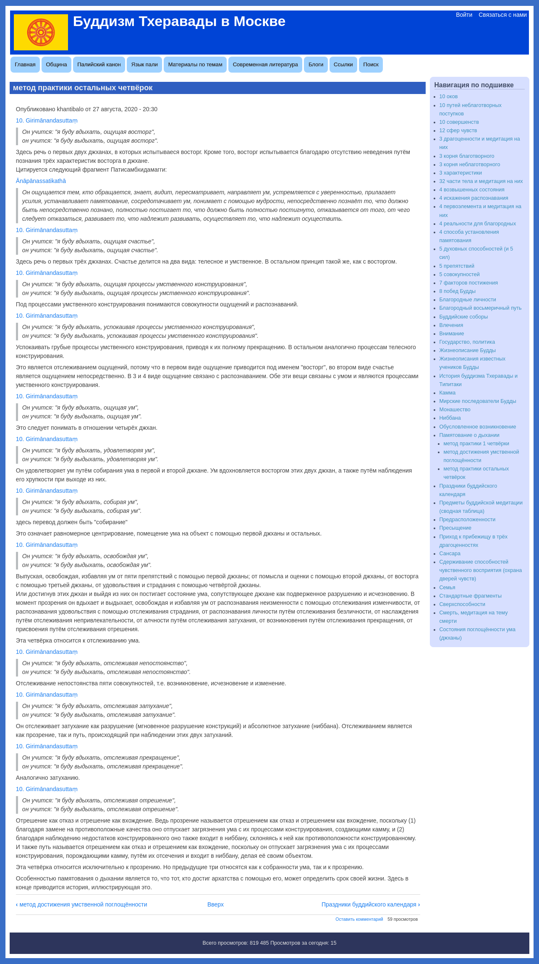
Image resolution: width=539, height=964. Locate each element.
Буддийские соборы (464, 317)
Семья (447, 587)
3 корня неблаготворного (470, 164)
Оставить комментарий (359, 919)
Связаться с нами (503, 14)
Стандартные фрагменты (471, 596)
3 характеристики (461, 173)
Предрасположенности (468, 519)
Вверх (215, 904)
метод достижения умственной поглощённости (81, 904)
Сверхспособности (463, 604)
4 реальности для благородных (478, 224)
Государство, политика (467, 342)
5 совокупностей (460, 274)
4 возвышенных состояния (472, 190)
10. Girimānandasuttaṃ (47, 120)
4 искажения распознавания (474, 198)
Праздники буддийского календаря (371, 904)
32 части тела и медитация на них (481, 181)
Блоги (316, 64)
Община (56, 64)
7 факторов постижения (469, 283)
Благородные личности (468, 300)
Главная (25, 64)
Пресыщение (456, 528)
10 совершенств (459, 122)
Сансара (450, 553)
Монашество (455, 410)
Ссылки (343, 64)
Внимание (452, 334)
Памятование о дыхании (470, 435)
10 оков (449, 96)
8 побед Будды (458, 291)
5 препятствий (457, 266)
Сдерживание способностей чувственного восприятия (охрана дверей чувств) (481, 570)
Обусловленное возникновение (478, 427)
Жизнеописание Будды (468, 350)
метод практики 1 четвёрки (476, 444)
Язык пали (144, 64)
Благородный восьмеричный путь (481, 308)
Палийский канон (99, 64)
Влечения (451, 325)
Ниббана (450, 418)
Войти (464, 14)
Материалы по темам (195, 64)
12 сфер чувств (458, 130)
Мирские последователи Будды (478, 401)
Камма (448, 393)
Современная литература (265, 64)
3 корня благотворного (467, 156)
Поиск (371, 64)
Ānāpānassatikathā (41, 181)
